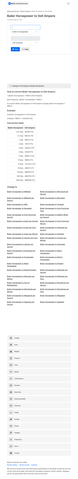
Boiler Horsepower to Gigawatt (52, 302)
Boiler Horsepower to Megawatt (52, 295)
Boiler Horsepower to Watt (17, 204)
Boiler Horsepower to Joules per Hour (21, 227)
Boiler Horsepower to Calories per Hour (22, 238)
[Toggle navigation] (68, 3)
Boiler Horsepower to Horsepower (20, 257)
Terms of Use (24, 465)
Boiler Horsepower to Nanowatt (19, 208)
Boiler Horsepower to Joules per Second (22, 221)
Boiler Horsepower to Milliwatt (19, 192)
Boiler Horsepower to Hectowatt (52, 244)
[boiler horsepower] (25, 27)
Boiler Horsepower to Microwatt (52, 198)
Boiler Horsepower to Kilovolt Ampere (21, 270)
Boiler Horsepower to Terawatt (52, 204)
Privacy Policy (12, 465)
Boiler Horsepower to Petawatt (52, 234)
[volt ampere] (25, 38)
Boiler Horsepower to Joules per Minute (22, 234)
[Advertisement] (39, 68)
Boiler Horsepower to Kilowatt (51, 263)
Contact (34, 465)
